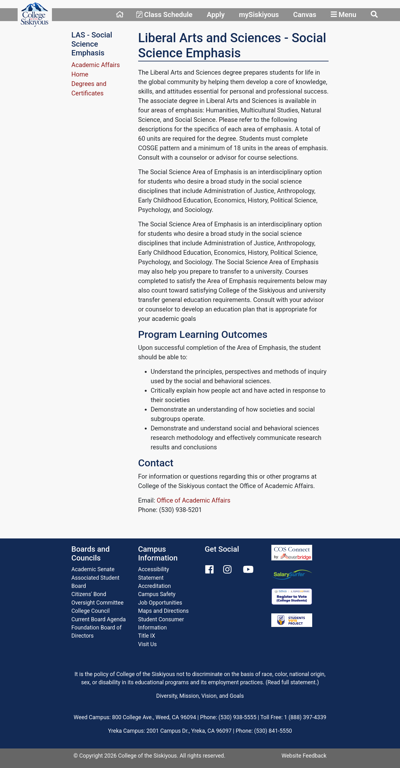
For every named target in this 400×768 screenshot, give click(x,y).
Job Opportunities (160, 603)
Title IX (146, 636)
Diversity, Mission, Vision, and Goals (200, 696)
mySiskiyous (259, 14)
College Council (90, 611)
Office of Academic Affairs (193, 500)
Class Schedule (164, 14)
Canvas (304, 14)
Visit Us (147, 644)
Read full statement (292, 682)
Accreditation (154, 586)
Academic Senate (93, 569)
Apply (216, 14)
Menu (344, 14)
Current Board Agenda (98, 619)
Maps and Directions (163, 611)
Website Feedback (303, 756)
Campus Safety (157, 594)
